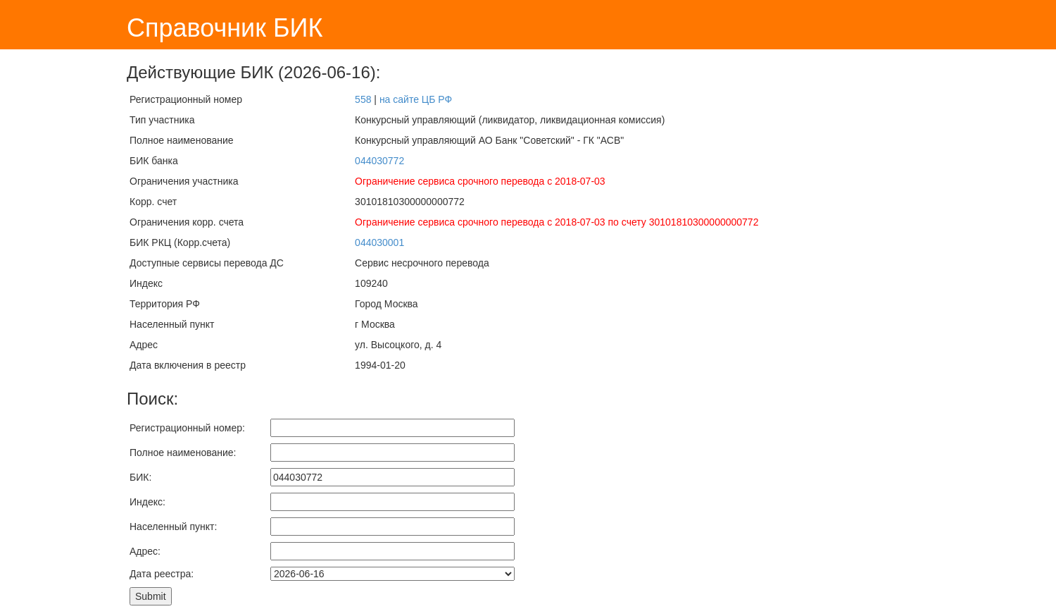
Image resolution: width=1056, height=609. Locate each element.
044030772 (379, 160)
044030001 (379, 242)
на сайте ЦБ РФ (415, 99)
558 (363, 99)
